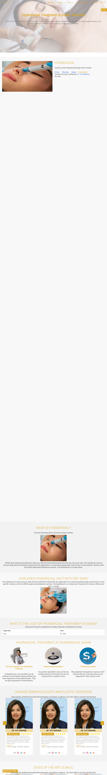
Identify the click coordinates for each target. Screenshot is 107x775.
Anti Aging (14, 746)
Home (57, 72)
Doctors (60, 2)
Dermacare (26, 746)
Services (50, 2)
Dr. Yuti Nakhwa (83, 74)
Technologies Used (82, 2)
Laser (9, 746)
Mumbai (65, 72)
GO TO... (104, 10)
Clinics (69, 2)
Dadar (74, 72)
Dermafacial (20, 746)
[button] (102, 723)
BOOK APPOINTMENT (10, 771)
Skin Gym (95, 2)
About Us (103, 2)
